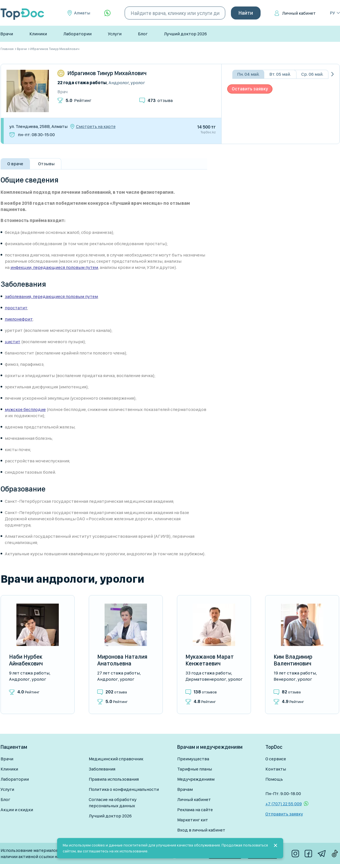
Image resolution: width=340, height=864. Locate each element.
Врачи (6, 33)
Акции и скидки (17, 809)
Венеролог (285, 679)
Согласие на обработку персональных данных (113, 802)
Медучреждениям (196, 779)
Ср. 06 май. (312, 74)
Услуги (115, 33)
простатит (16, 307)
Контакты (275, 769)
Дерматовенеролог (205, 679)
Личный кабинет (299, 13)
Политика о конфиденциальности (124, 789)
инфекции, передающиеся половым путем (54, 267)
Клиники (38, 33)
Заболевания (102, 769)
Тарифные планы (194, 769)
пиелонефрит (19, 319)
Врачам (185, 789)
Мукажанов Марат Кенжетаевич (209, 660)
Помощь (274, 779)
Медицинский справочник (116, 758)
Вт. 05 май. (280, 74)
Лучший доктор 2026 (185, 33)
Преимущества (193, 758)
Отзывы (46, 163)
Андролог (119, 82)
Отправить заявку (284, 814)
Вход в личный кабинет (201, 830)
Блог (143, 33)
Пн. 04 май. (248, 74)
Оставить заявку (250, 89)
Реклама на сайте (195, 809)
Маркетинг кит (192, 819)
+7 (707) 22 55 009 (283, 803)
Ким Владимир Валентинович (293, 660)
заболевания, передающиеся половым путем (51, 296)
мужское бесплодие (25, 409)
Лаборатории (77, 33)
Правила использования (114, 779)
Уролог (138, 82)
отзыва (160, 100)
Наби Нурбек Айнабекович (26, 660)
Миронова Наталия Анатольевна (122, 660)
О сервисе (275, 758)
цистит (12, 341)
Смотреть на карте (96, 126)
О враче (15, 163)
